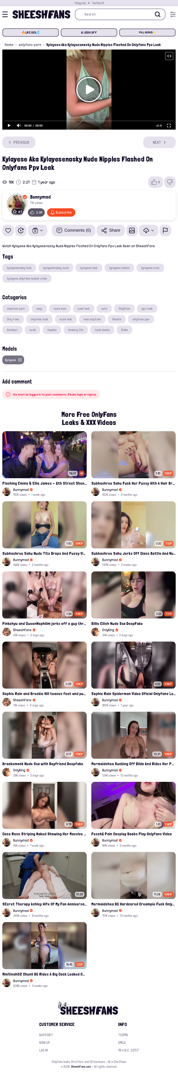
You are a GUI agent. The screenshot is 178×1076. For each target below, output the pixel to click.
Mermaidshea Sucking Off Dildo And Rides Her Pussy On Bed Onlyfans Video (133, 763)
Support (46, 1035)
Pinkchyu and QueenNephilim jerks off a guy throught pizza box (44, 623)
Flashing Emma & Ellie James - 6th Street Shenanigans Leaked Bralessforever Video (44, 483)
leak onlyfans (92, 319)
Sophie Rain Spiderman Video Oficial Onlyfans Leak (133, 693)
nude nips (60, 308)
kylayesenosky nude (56, 268)
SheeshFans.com (81, 1066)
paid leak (84, 308)
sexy (39, 308)
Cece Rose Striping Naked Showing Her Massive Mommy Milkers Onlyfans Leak (44, 833)
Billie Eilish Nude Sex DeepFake (117, 623)
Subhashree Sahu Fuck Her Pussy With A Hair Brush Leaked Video (133, 483)
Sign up (44, 1042)
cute (104, 308)
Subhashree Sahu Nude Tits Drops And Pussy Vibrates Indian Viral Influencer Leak (44, 553)
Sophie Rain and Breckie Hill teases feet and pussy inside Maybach (44, 693)
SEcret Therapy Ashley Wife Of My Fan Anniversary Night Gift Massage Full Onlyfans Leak (44, 903)
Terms (123, 1035)
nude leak (66, 319)
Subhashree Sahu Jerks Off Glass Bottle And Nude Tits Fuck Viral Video (133, 553)
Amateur (12, 330)
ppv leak (147, 308)
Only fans (13, 319)
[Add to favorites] (8, 230)
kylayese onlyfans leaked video (27, 278)
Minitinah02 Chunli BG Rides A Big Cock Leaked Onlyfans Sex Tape (44, 974)
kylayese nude (150, 268)
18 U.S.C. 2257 (128, 1050)
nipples (52, 330)
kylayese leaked (119, 268)
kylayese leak (89, 268)
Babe (124, 330)
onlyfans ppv (141, 319)
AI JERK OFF (89, 32)
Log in (43, 1050)
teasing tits (75, 330)
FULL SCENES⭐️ (147, 32)
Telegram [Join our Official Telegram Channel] (80, 3)
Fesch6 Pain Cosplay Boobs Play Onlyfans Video (131, 833)
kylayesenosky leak (19, 268)
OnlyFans (124, 308)
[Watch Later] (21, 230)
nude (32, 330)
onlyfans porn (30, 44)
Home (9, 44)
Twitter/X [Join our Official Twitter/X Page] (98, 3)
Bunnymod (40, 197)
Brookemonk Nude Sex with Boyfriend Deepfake (42, 763)
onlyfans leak (39, 319)
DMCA (122, 1042)
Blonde (116, 319)
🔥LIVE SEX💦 (31, 32)
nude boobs (102, 330)
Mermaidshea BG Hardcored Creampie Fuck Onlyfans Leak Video (133, 903)
